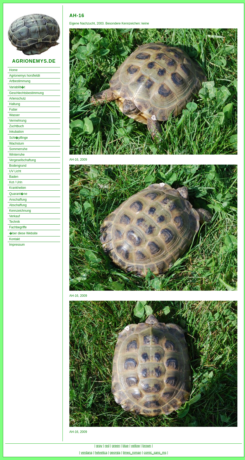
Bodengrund (17, 165)
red (107, 446)
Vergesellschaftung (22, 160)
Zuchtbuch (16, 126)
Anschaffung (18, 199)
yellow (135, 446)
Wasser (14, 115)
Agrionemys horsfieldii (24, 75)
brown (146, 446)
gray (99, 446)
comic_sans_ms (155, 452)
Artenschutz (17, 98)
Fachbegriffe (18, 227)
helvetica (101, 452)
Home (13, 70)
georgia (115, 452)
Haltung (14, 104)
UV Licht (15, 171)
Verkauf (14, 216)
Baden (13, 177)
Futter (13, 109)
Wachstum (16, 143)
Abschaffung (18, 205)
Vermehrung (17, 120)
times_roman (132, 452)
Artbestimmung (19, 81)
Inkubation (16, 131)
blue (126, 446)
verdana (86, 452)
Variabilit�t (17, 87)
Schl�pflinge (18, 138)
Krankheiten (17, 188)
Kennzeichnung (20, 210)
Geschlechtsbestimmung (26, 93)
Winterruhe (17, 154)
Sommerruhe (18, 149)
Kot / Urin (15, 182)
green (116, 446)
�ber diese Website (23, 233)
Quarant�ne (18, 194)
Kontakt (14, 239)
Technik (14, 222)
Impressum (17, 244)
